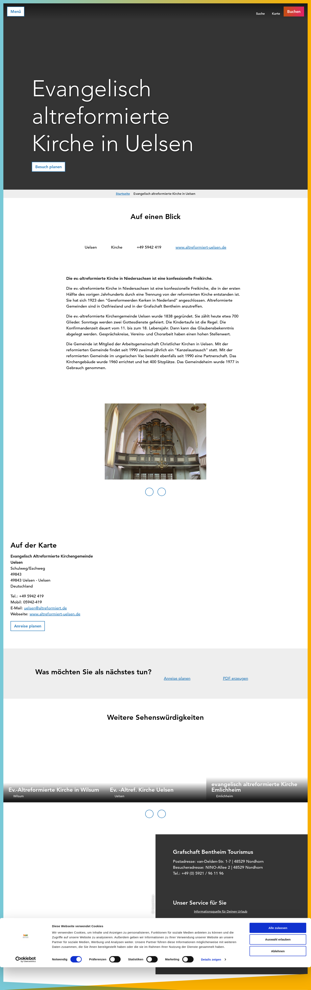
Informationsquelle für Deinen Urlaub (220, 912)
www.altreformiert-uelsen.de (201, 247)
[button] (48, 167)
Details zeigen (211, 982)
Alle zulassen (277, 950)
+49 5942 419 (149, 247)
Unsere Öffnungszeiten (210, 937)
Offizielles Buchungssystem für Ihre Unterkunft (227, 920)
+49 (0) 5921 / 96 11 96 (202, 873)
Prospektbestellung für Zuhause (217, 928)
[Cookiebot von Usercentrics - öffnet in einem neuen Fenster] (25, 982)
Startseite (123, 194)
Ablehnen (278, 974)
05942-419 (32, 602)
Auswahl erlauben (278, 962)
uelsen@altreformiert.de (45, 608)
